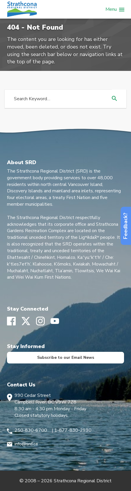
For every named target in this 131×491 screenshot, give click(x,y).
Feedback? (125, 226)
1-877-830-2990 (72, 430)
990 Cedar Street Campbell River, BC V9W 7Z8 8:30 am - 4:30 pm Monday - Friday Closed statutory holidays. (50, 405)
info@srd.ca (26, 444)
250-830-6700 (31, 430)
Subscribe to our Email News (65, 357)
